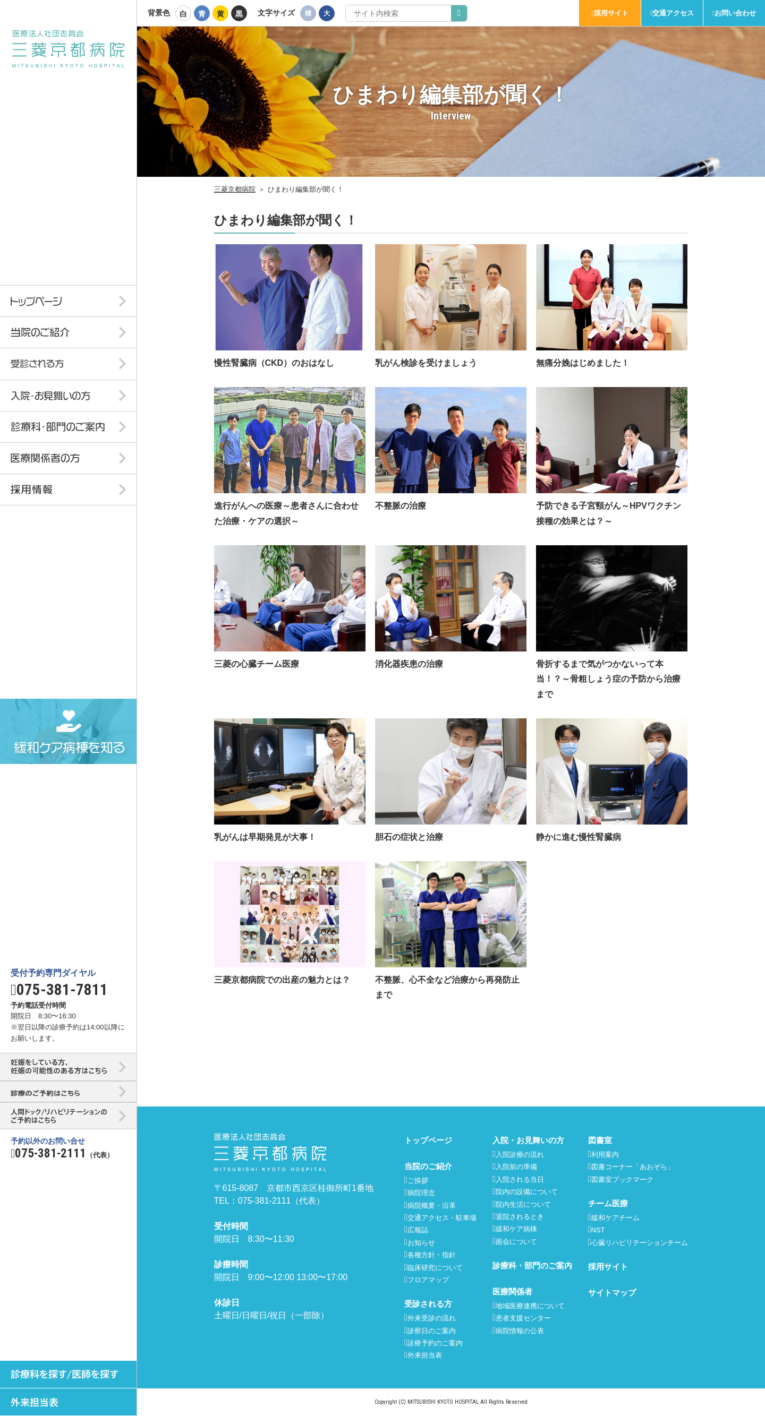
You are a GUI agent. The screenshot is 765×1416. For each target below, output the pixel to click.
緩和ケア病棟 (516, 1229)
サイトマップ (612, 1292)
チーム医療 (608, 1203)
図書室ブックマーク (622, 1179)
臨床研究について (435, 1268)
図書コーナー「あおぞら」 (632, 1167)
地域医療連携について (530, 1306)
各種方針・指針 (431, 1255)
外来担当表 (424, 1355)
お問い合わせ (735, 13)
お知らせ (421, 1243)
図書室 (600, 1140)
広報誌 (417, 1230)
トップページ (428, 1140)
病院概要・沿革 (431, 1205)
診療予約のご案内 (435, 1343)
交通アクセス (673, 13)
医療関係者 (512, 1291)
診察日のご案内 (431, 1331)
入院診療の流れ (520, 1154)
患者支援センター (523, 1318)
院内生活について (523, 1204)
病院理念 (421, 1193)
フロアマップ (428, 1280)
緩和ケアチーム (615, 1218)
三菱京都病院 (235, 189)
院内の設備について (527, 1192)
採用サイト (611, 13)
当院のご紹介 (428, 1166)
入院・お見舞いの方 (528, 1140)
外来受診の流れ (431, 1318)
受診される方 (428, 1303)
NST (598, 1230)
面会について (516, 1242)
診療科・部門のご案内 (532, 1265)
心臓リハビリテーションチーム (639, 1243)
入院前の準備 (516, 1167)
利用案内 (605, 1154)
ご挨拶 (417, 1181)
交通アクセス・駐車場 (442, 1218)
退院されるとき (520, 1217)
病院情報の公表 (520, 1331)
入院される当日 (520, 1179)
